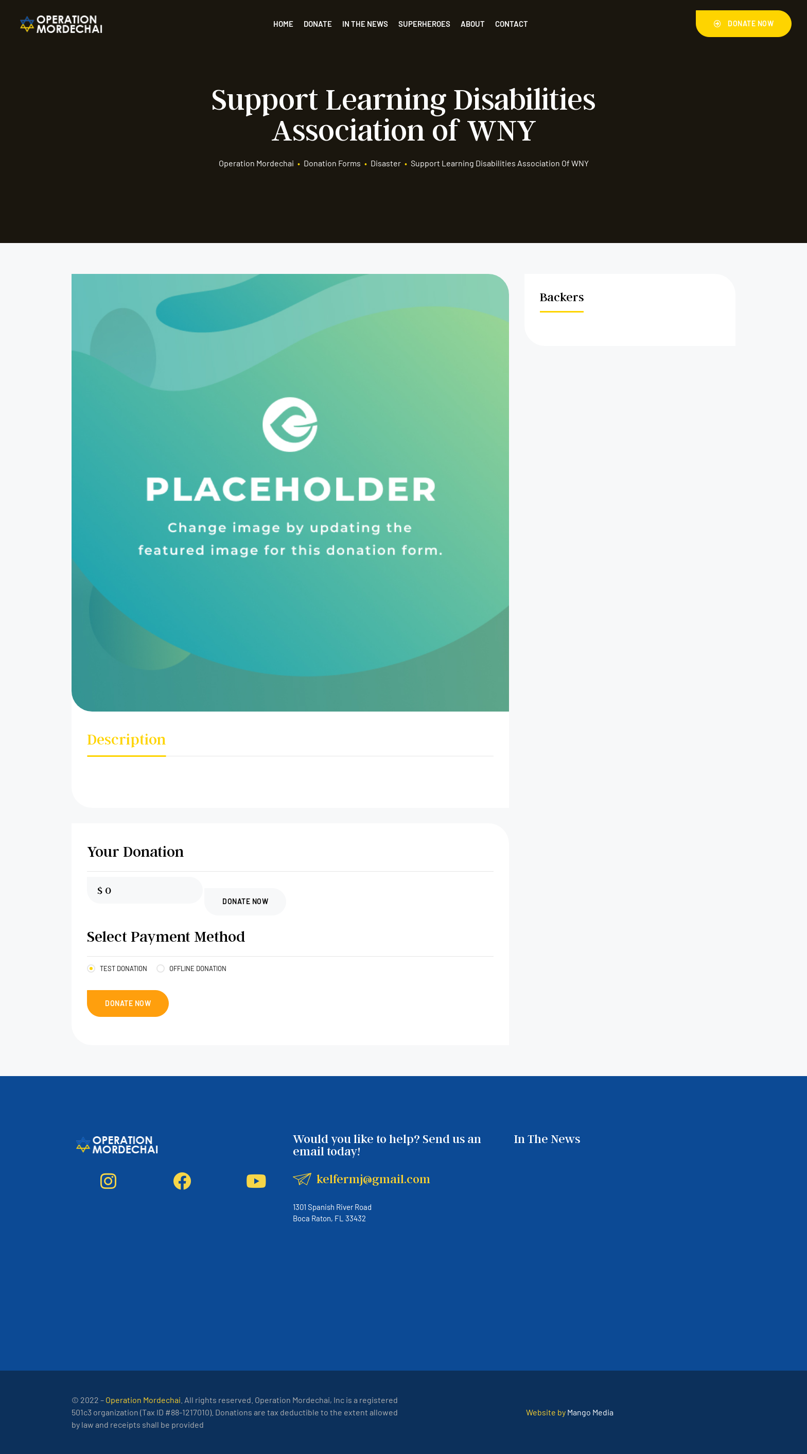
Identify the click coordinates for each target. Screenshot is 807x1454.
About (473, 23)
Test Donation (123, 968)
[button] (744, 23)
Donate (318, 23)
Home (283, 23)
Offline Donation (197, 968)
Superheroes (424, 23)
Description (126, 739)
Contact (511, 23)
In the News (365, 23)
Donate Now (245, 901)
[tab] (126, 742)
